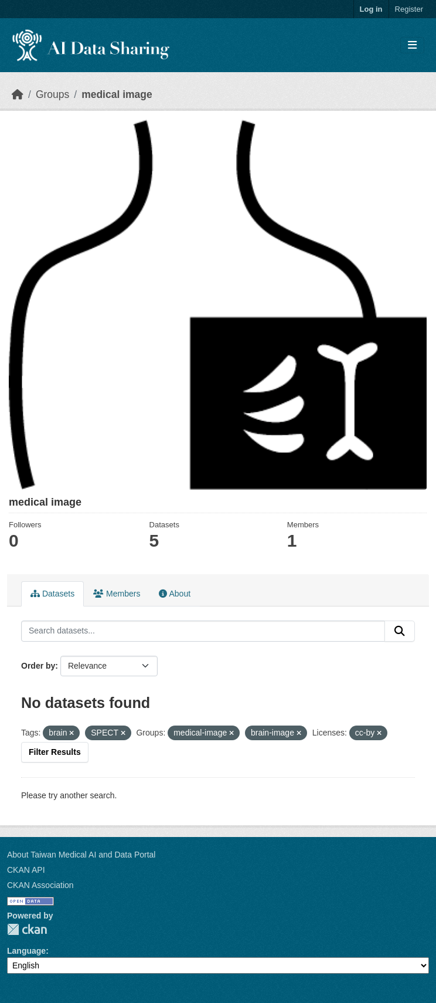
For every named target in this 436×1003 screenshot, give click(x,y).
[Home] (17, 94)
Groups (52, 94)
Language (26, 950)
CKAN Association (40, 885)
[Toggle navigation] (412, 45)
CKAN (27, 929)
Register (409, 9)
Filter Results (55, 752)
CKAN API (26, 870)
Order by (38, 665)
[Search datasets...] (203, 631)
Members (116, 593)
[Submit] (399, 631)
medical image (116, 94)
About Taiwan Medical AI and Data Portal (81, 854)
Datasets (52, 593)
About (174, 593)
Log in (371, 9)
